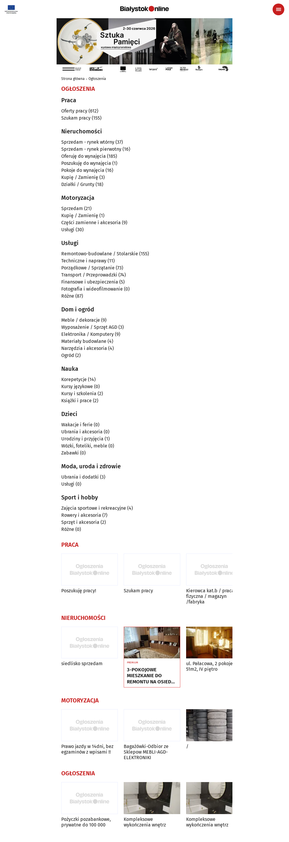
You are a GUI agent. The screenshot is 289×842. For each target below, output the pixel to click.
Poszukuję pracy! (78, 590)
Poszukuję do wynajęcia (86, 163)
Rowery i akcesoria (81, 515)
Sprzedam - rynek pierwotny (91, 149)
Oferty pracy (74, 111)
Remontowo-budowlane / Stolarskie (99, 253)
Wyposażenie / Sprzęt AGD (89, 327)
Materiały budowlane (83, 341)
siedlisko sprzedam (82, 663)
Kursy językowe (77, 386)
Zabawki (70, 453)
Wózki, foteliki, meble (84, 446)
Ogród (67, 355)
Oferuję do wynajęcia (83, 156)
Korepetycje (74, 379)
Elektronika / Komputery (87, 334)
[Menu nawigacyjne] (278, 9)
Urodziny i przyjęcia (82, 439)
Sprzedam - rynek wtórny (87, 142)
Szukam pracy (76, 118)
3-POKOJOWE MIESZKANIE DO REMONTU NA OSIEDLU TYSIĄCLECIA (152, 676)
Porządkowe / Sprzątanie (88, 268)
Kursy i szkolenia (78, 393)
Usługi (67, 229)
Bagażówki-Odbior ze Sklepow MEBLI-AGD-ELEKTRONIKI (146, 752)
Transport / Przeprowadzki (89, 275)
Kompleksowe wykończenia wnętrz (145, 822)
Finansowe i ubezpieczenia (89, 282)
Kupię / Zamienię (79, 177)
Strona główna (73, 79)
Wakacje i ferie (77, 424)
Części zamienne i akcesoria (91, 222)
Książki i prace (76, 400)
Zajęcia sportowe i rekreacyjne (93, 508)
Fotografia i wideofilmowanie (92, 289)
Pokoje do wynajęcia (82, 170)
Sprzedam (72, 208)
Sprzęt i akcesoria (80, 522)
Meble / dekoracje (80, 320)
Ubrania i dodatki (80, 477)
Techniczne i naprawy (83, 261)
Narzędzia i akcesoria (84, 348)
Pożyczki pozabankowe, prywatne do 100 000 (86, 822)
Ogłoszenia (97, 79)
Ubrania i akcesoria (82, 432)
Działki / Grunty (77, 184)
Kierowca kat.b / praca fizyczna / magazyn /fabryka (210, 596)
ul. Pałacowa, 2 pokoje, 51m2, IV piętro (210, 666)
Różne (67, 296)
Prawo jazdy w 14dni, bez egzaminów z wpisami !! (87, 749)
